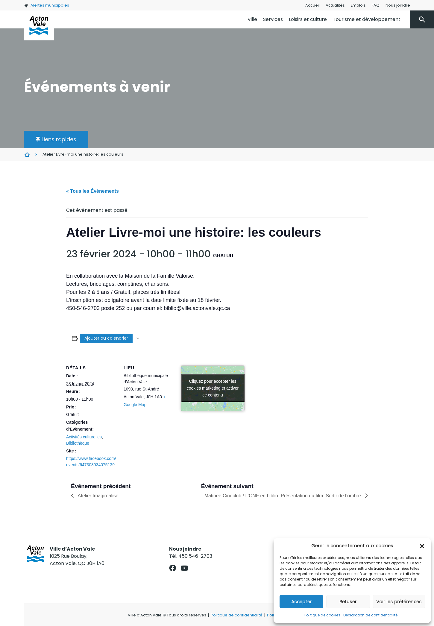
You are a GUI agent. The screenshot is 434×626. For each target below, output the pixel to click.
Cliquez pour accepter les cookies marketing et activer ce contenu (213, 388)
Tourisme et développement (366, 19)
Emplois (358, 5)
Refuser (348, 601)
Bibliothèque (77, 443)
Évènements (27, 154)
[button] (422, 546)
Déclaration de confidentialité (370, 615)
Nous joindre (398, 5)
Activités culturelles (84, 436)
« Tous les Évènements (92, 191)
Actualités (335, 5)
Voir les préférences (399, 601)
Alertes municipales (46, 5)
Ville (252, 19)
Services (273, 19)
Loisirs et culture (308, 19)
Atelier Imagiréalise (98, 495)
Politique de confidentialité (236, 615)
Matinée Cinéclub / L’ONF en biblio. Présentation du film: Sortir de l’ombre (283, 495)
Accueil (312, 5)
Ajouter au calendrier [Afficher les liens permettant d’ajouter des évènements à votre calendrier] (106, 338)
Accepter (301, 601)
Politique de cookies (322, 615)
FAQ (376, 5)
